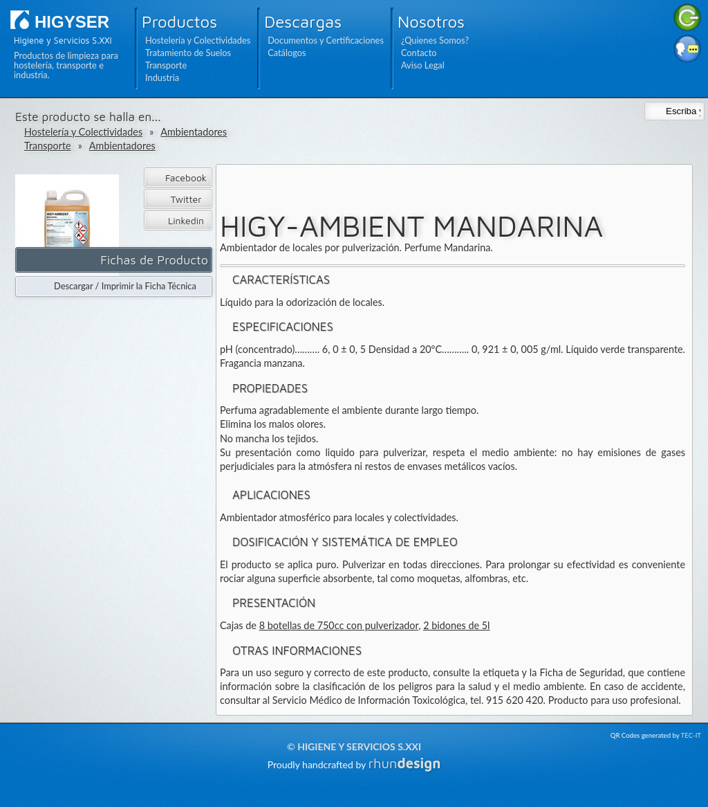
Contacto (419, 52)
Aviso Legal (423, 65)
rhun (405, 763)
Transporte (166, 65)
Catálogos (287, 52)
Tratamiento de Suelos (188, 52)
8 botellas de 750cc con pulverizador (339, 625)
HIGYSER (72, 21)
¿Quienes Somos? (435, 40)
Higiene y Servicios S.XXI (359, 746)
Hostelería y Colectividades (197, 40)
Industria (162, 77)
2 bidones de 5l (456, 625)
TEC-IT (691, 735)
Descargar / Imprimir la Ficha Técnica (125, 285)
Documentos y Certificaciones (326, 40)
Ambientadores (193, 132)
